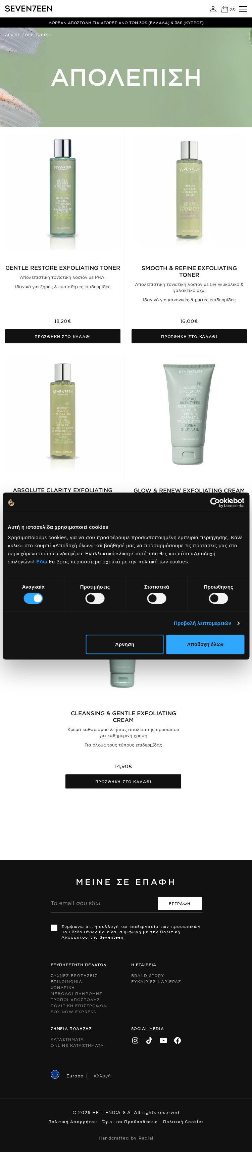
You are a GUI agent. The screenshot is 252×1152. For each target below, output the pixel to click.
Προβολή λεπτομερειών (203, 623)
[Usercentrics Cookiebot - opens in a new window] (215, 503)
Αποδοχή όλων (205, 644)
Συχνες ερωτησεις (74, 975)
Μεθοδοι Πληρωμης (77, 993)
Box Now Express (73, 1011)
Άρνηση (124, 644)
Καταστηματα (67, 1039)
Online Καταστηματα (77, 1045)
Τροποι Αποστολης (75, 999)
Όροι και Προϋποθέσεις (130, 1121)
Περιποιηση (38, 34)
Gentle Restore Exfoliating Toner (62, 267)
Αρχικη (13, 34)
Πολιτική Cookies (183, 1121)
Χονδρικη (63, 987)
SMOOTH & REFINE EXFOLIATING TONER (189, 271)
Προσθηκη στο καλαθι (62, 336)
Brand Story (147, 975)
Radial (146, 1138)
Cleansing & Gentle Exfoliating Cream (123, 716)
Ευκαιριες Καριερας (156, 981)
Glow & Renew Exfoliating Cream (189, 490)
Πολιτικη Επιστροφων (79, 1005)
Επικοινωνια (67, 981)
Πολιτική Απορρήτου (72, 1121)
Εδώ (41, 561)
